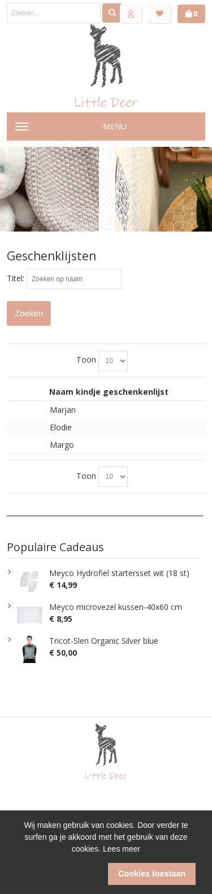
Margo (62, 444)
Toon (86, 359)
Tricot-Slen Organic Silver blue (103, 640)
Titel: (15, 278)
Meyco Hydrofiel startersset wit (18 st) (119, 573)
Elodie (61, 427)
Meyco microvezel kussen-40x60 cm (115, 606)
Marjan (63, 409)
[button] (60, 874)
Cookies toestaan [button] (151, 873)
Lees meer (121, 848)
